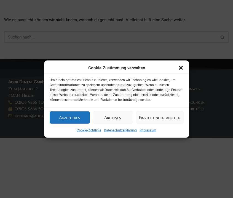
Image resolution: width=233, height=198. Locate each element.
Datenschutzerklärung (120, 130)
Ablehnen (112, 117)
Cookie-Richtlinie (89, 130)
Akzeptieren (69, 117)
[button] (181, 68)
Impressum (148, 130)
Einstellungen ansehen (160, 117)
